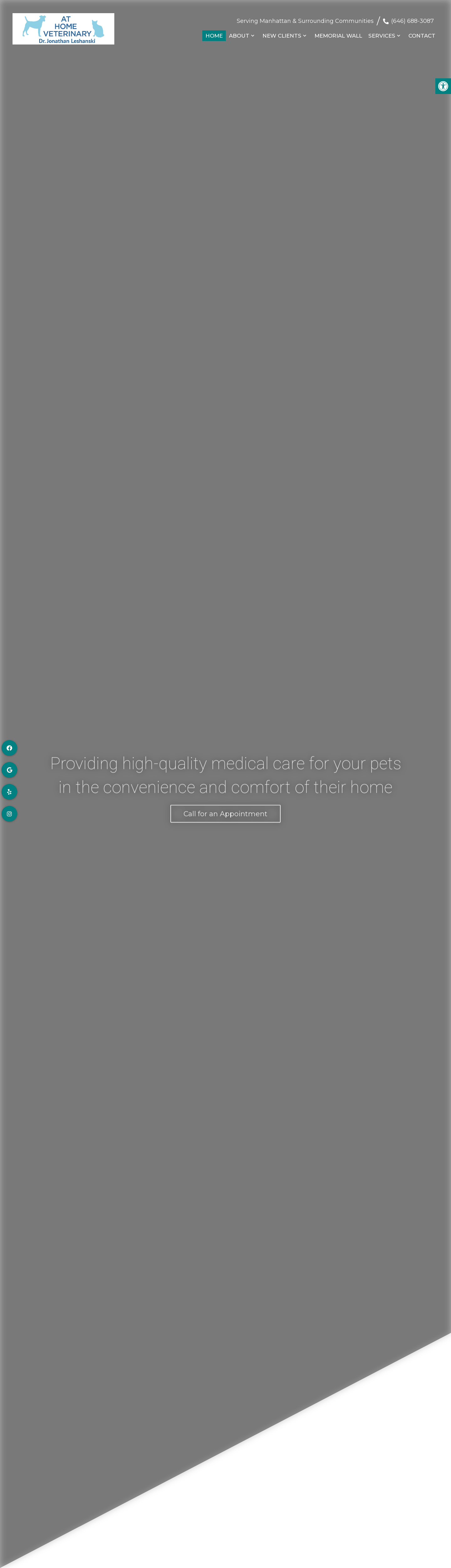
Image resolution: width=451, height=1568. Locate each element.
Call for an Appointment (225, 812)
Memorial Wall (338, 32)
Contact (421, 32)
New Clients (281, 32)
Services (381, 32)
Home (214, 32)
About (239, 32)
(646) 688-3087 (412, 17)
